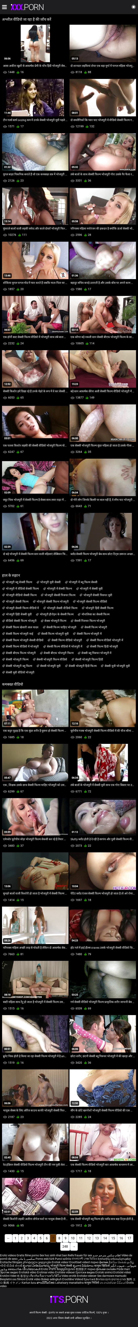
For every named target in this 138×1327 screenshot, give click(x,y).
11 (81, 1238)
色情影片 (81, 1269)
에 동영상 (23, 1275)
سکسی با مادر (26, 1258)
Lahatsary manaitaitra (69, 1282)
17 (129, 1238)
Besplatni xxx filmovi (12, 1279)
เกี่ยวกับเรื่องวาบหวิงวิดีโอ (45, 1275)
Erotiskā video (28, 1272)
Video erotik (69, 1275)
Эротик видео (9, 1272)
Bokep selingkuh (51, 1279)
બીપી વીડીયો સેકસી (11, 1265)
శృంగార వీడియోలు (83, 1265)
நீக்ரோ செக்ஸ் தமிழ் (121, 1262)
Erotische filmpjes (11, 1262)
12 (89, 1238)
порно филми (99, 1262)
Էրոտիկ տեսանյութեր (114, 1258)
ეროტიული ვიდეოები (37, 1262)
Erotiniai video (46, 1272)
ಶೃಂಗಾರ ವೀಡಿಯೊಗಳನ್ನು (36, 1265)
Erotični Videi (8, 1275)
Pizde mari (123, 1269)
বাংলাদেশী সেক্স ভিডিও (84, 1258)
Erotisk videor (60, 1262)
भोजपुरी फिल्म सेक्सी (61, 1265)
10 (73, 1238)
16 (121, 1238)
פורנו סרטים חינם (115, 1279)
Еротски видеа (85, 1272)
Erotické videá (122, 1272)
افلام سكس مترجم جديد (107, 1255)
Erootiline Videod (73, 1279)
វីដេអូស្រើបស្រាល (66, 1269)
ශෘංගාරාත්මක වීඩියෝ (113, 1282)
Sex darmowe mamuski (111, 1275)
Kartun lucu (29, 1282)
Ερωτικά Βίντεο (94, 1279)
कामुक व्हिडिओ (102, 1265)
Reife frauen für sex (80, 1255)
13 (97, 1238)
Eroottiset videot (80, 1262)
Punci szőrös (63, 1258)
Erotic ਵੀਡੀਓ (49, 1269)
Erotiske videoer (65, 1272)
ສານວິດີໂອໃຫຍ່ (46, 1282)
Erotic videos (8, 1255)
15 (113, 1238)
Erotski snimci (104, 1272)
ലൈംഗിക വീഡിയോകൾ (24, 1269)
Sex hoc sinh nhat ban (53, 1255)
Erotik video (33, 1279)
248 (65, 1246)
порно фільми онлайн (101, 1269)
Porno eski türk (45, 1258)
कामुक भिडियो (92, 1282)
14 (105, 1238)
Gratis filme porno (28, 1255)
